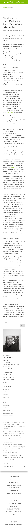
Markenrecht (6, 400)
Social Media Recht (14, 485)
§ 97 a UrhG (10, 112)
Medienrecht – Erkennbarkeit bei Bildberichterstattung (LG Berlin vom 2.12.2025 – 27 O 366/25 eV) (13, 457)
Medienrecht (6, 392)
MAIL (6, 382)
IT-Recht (5, 402)
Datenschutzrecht (8, 410)
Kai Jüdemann (8, 30)
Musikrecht (6, 397)
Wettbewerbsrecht (8, 408)
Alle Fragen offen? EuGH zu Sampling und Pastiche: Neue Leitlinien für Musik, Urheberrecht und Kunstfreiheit (14, 433)
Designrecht (6, 405)
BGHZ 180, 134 (14, 167)
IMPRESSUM (14, 522)
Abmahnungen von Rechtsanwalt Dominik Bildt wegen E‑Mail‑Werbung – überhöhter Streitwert (13, 440)
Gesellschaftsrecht (8, 413)
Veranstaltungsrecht (8, 416)
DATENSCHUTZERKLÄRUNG (14, 525)
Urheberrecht (6, 389)
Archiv (20, 30)
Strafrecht (5, 394)
